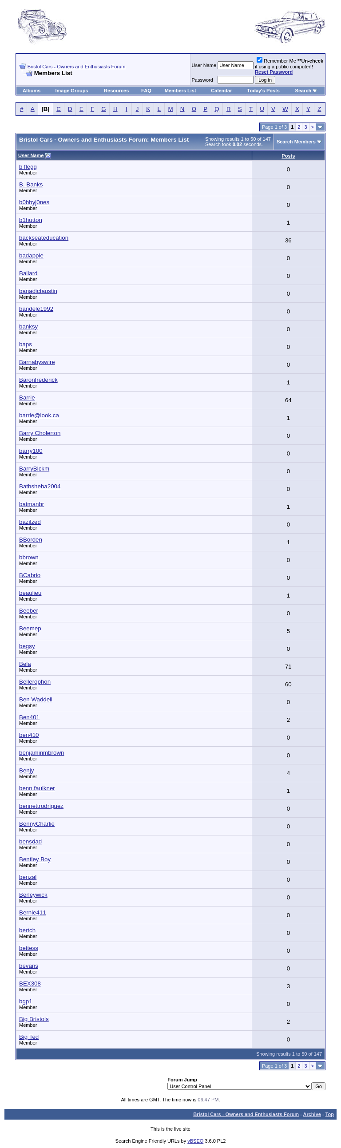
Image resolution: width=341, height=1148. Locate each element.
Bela (25, 664)
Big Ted (29, 1036)
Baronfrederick (38, 379)
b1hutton (30, 220)
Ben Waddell (35, 699)
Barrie (27, 397)
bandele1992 (36, 308)
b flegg (28, 166)
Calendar (221, 90)
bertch (27, 930)
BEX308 (30, 983)
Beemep (30, 628)
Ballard (28, 273)
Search (303, 90)
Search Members (296, 141)
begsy (27, 646)
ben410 (29, 735)
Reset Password (274, 72)
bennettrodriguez (41, 806)
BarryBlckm (34, 468)
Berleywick (33, 894)
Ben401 (29, 717)
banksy (28, 326)
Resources (116, 90)
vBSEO (195, 1141)
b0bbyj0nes (34, 202)
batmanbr (31, 504)
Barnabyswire (37, 362)
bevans (28, 965)
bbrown (29, 557)
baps (25, 344)
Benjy (26, 770)
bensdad (30, 841)
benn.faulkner (37, 788)
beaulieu (30, 593)
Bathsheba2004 (39, 486)
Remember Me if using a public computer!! (289, 66)
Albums (31, 90)
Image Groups (72, 90)
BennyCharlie (37, 823)
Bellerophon (35, 681)
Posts (288, 155)
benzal (27, 877)
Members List (180, 90)
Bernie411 (32, 912)
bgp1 (25, 1001)
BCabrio (29, 575)
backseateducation (43, 237)
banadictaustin (38, 291)
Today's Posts (263, 90)
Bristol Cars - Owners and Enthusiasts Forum (77, 66)
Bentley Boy (35, 859)
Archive (312, 1114)
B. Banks (31, 184)
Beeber (28, 610)
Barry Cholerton (39, 433)
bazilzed (30, 522)
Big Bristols (34, 1019)
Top (329, 1114)
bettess (28, 948)
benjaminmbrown (41, 752)
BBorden (30, 539)
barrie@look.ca (39, 415)
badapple (31, 255)
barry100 (31, 450)
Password (202, 80)
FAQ (146, 90)
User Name (204, 65)
